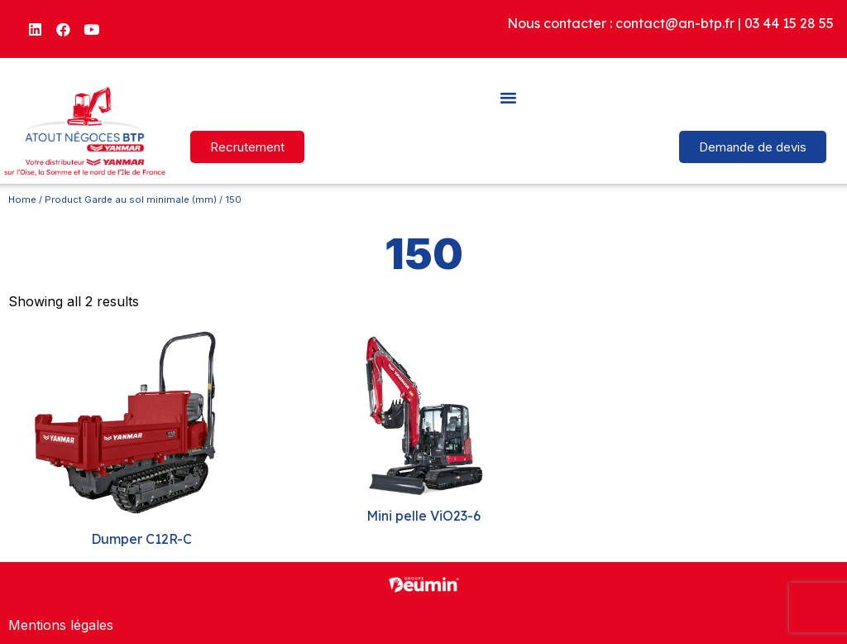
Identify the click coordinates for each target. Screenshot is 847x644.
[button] (508, 97)
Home (22, 199)
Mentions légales (60, 625)
